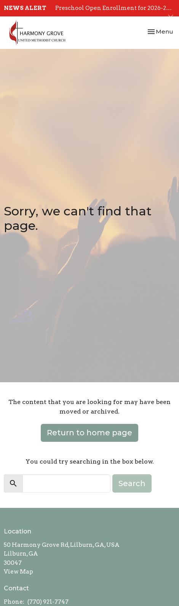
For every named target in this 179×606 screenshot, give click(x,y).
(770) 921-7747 (48, 601)
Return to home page (89, 432)
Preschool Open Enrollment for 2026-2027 (115, 8)
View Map (18, 571)
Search (131, 483)
